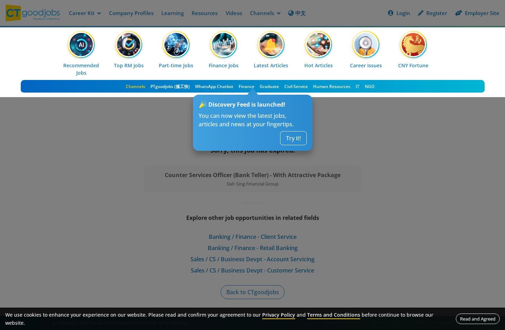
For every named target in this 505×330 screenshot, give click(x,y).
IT (358, 86)
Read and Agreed (478, 319)
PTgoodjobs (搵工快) (170, 86)
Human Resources (331, 86)
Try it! (293, 138)
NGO (369, 86)
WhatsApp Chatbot (214, 86)
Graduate (269, 86)
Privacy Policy (278, 314)
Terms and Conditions (333, 314)
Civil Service (296, 86)
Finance (246, 86)
